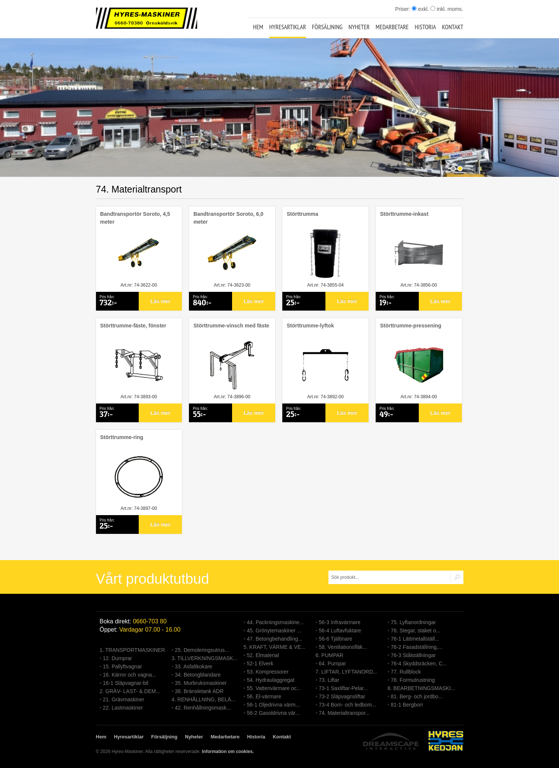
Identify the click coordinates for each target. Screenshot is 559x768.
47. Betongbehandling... (274, 639)
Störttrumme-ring (121, 437)
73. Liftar (329, 680)
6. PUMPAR (329, 655)
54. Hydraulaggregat (270, 680)
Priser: (403, 9)
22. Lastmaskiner (123, 708)
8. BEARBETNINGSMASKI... (422, 688)
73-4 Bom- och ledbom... (347, 705)
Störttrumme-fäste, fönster (133, 326)
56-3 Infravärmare (339, 622)
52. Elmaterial (263, 655)
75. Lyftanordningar (413, 622)
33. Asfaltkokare (193, 666)
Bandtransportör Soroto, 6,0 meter (228, 218)
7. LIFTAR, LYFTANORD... (347, 672)
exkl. (420, 9)
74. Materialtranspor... (344, 713)
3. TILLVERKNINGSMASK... (205, 658)
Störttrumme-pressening (410, 326)
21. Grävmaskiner (123, 699)
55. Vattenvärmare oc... (274, 688)
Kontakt (452, 27)
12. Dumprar (117, 658)
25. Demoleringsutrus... (202, 650)
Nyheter (359, 27)
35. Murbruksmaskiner (201, 683)
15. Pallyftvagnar (122, 666)
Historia (425, 27)
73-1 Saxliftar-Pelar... (343, 688)
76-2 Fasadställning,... (416, 647)
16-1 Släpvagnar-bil (125, 683)
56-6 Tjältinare (335, 639)
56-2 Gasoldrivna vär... (273, 713)
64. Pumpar (332, 663)
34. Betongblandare (197, 675)
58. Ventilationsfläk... (343, 647)
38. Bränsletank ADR (199, 691)
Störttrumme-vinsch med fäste (231, 326)
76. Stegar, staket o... (415, 631)
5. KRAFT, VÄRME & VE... (275, 647)
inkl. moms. (446, 9)
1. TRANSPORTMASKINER (132, 650)
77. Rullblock (406, 672)
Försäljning (327, 27)
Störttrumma (302, 214)
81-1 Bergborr (407, 705)
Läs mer (160, 301)
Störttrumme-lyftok (310, 326)
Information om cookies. (228, 751)
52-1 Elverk (260, 663)
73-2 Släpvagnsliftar (342, 696)
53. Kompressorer (267, 672)
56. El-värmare (264, 696)
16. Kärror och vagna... (129, 675)
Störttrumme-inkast (404, 214)
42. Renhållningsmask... (203, 708)
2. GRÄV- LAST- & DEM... (130, 691)
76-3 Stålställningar (413, 655)
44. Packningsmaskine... (275, 622)
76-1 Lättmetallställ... (415, 639)
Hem (258, 27)
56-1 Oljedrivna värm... (273, 705)
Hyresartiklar (287, 27)
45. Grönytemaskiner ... (274, 631)
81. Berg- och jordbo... (417, 696)
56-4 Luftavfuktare (340, 631)
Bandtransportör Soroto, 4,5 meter (135, 218)
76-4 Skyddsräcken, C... (419, 663)
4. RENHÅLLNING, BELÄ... (203, 699)
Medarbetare (392, 27)
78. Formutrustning (413, 680)
